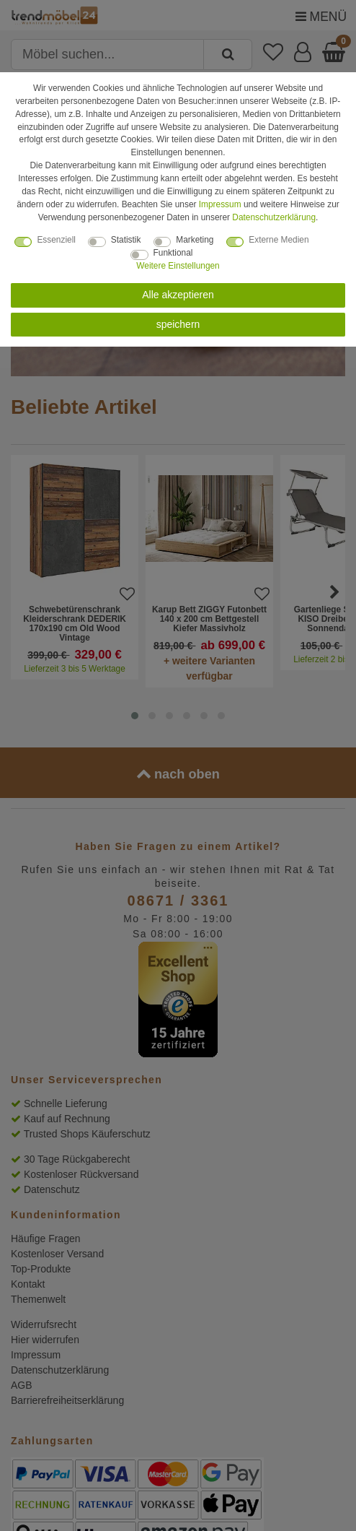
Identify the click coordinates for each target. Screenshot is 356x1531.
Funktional (173, 253)
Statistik (126, 240)
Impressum (220, 204)
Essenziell (56, 240)
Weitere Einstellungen (177, 266)
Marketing (194, 240)
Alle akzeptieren (178, 294)
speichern (178, 324)
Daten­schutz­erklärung (274, 217)
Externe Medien (278, 240)
